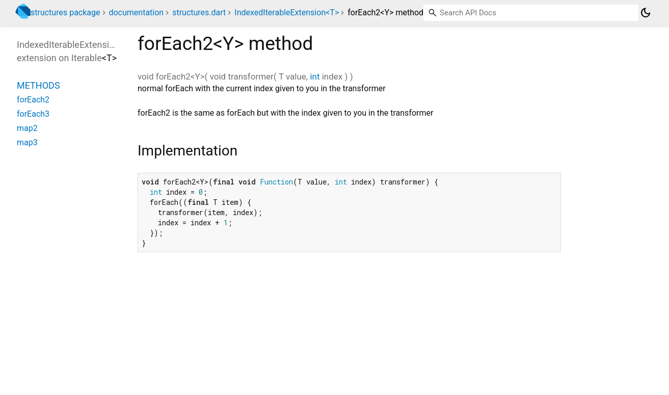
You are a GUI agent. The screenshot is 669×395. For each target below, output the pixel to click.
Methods (38, 85)
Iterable (86, 57)
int (314, 76)
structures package (65, 12)
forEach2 (33, 99)
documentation (136, 12)
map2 (27, 128)
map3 (27, 142)
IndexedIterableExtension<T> (286, 12)
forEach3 (33, 114)
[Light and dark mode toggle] (645, 13)
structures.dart (199, 12)
